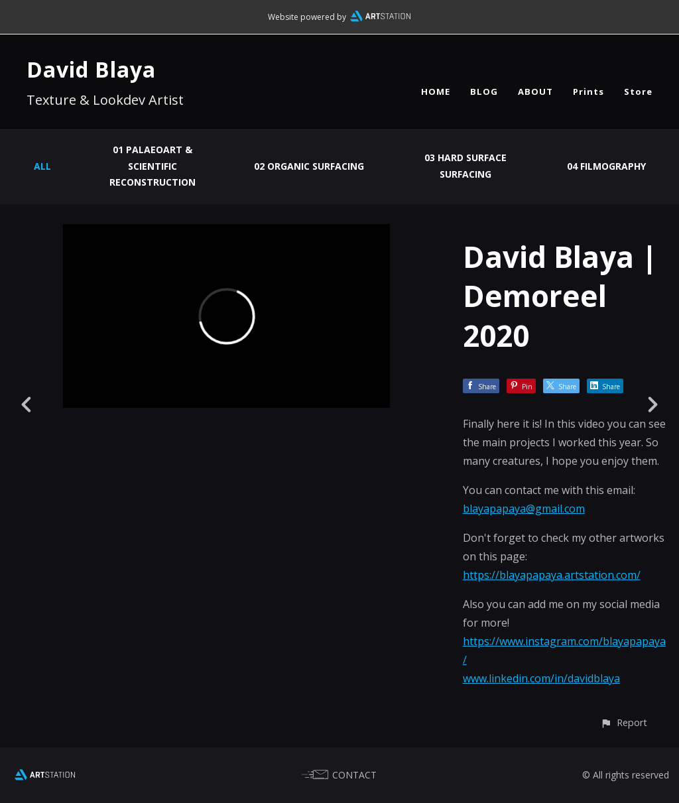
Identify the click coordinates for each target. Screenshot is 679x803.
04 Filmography (606, 166)
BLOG (484, 91)
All (42, 166)
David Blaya (91, 69)
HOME (435, 91)
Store (638, 91)
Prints (588, 91)
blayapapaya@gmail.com (524, 508)
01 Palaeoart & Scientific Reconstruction (152, 165)
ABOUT (535, 91)
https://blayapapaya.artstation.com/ (552, 575)
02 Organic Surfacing (309, 166)
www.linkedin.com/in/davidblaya (541, 678)
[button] (623, 722)
